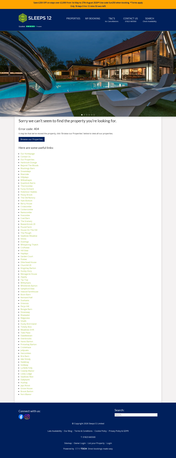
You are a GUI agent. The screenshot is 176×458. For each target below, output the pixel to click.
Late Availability (55, 431)
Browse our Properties (32, 139)
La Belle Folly (26, 368)
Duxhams (25, 300)
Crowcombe (26, 206)
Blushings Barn (28, 168)
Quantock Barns (28, 183)
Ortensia (24, 303)
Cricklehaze (26, 347)
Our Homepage (28, 153)
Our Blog (68, 431)
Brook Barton (27, 391)
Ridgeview (25, 318)
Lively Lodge (26, 373)
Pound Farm (26, 227)
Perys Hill (25, 306)
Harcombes (26, 353)
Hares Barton (27, 341)
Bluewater (25, 315)
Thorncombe (27, 186)
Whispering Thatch (29, 244)
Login (109, 443)
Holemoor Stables (29, 191)
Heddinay (25, 362)
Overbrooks (26, 338)
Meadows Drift (27, 329)
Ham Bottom (26, 200)
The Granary (26, 221)
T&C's (111, 20)
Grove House (27, 388)
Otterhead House (28, 262)
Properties (73, 18)
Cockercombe (27, 209)
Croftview (25, 247)
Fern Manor (26, 394)
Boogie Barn (26, 309)
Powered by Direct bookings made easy (88, 448)
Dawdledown (26, 335)
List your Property (96, 443)
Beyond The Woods (29, 165)
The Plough (26, 233)
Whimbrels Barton (29, 285)
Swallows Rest (27, 376)
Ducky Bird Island (28, 324)
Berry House (26, 203)
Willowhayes (26, 180)
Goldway (24, 365)
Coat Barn (25, 218)
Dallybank (25, 379)
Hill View (24, 250)
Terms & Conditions (83, 431)
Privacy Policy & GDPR (119, 431)
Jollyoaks (25, 350)
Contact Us (130, 20)
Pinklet (24, 259)
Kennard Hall (26, 297)
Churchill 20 (26, 265)
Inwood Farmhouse (29, 291)
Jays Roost (25, 385)
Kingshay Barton (28, 268)
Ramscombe (26, 212)
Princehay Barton (29, 344)
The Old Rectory (28, 197)
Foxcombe (25, 215)
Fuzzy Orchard (27, 189)
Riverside (25, 174)
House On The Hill (29, 230)
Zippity (24, 277)
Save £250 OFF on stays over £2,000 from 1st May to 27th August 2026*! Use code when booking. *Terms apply (88, 4)
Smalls (23, 321)
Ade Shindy (26, 359)
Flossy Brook (26, 194)
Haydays (24, 253)
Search (149, 20)
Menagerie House (29, 274)
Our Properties (27, 159)
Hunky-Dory (26, 271)
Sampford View (27, 288)
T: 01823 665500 (88, 437)
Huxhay (24, 382)
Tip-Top (24, 280)
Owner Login (80, 443)
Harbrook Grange (29, 162)
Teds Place (25, 332)
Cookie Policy (101, 431)
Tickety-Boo (26, 326)
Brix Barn (25, 356)
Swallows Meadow (29, 236)
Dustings (25, 241)
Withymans (26, 282)
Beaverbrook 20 (28, 224)
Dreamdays (26, 171)
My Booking (92, 18)
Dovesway (25, 312)
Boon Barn (26, 294)
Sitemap (68, 443)
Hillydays (25, 177)
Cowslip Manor (27, 370)
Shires (23, 238)
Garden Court (27, 256)
